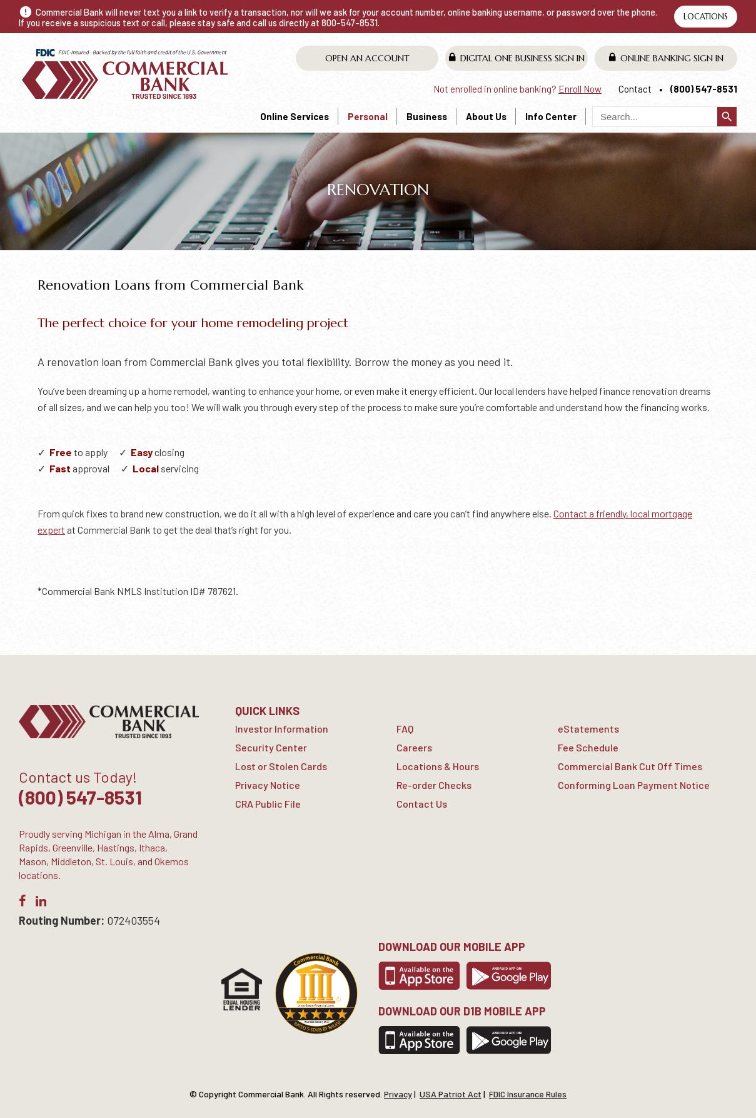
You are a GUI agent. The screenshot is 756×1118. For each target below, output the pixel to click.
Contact (635, 88)
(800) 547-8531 (703, 88)
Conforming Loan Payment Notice (634, 785)
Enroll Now (580, 88)
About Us (486, 116)
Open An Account (367, 58)
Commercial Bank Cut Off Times (630, 766)
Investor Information (281, 728)
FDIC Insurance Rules (528, 1094)
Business (426, 116)
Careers (414, 747)
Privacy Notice (267, 785)
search (726, 116)
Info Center (551, 116)
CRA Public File (268, 804)
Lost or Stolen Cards (281, 766)
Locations (705, 16)
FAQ (404, 728)
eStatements (588, 728)
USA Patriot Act (450, 1094)
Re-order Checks (433, 785)
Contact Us (421, 804)
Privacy (398, 1094)
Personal (368, 116)
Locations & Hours (437, 766)
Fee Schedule (588, 747)
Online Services (294, 116)
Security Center (271, 747)
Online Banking (666, 58)
